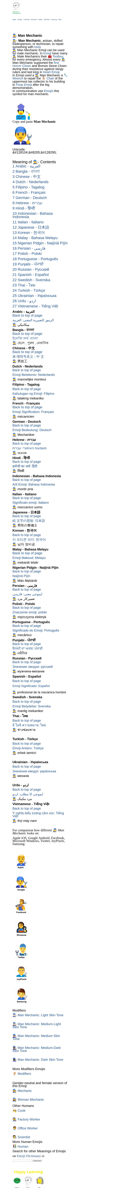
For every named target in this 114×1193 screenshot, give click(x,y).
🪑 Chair (48, 78)
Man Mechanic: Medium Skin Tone (36, 1037)
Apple (14, 19)
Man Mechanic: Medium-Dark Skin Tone (36, 1049)
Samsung (54, 19)
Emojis (48, 91)
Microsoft (34, 19)
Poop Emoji (24, 84)
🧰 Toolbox (55, 56)
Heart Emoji (51, 72)
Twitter (40, 19)
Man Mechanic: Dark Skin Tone (37, 1059)
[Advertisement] (32, 26)
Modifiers (21, 1073)
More (60, 19)
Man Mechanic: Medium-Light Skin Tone (36, 1025)
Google (19, 19)
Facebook (26, 19)
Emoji (47, 53)
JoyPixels (47, 19)
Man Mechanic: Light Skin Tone (37, 1015)
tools (37, 47)
